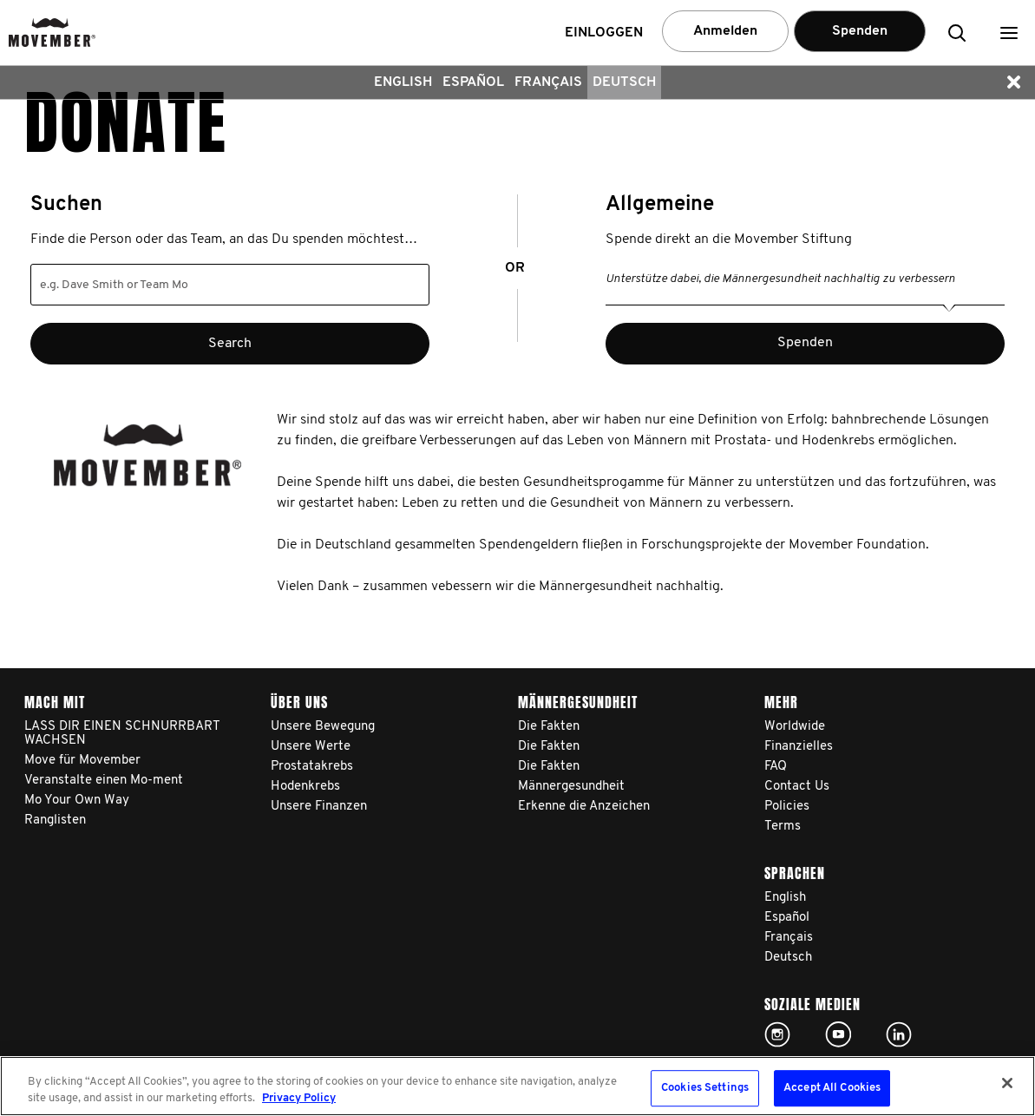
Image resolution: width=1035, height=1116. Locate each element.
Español (473, 82)
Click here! (777, 1034)
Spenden (860, 31)
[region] (517, 1086)
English (403, 82)
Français (548, 82)
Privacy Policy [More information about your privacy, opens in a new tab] (299, 1098)
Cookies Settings (705, 1088)
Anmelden (725, 31)
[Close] (1007, 1083)
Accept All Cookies (832, 1088)
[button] (1009, 32)
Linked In (899, 1034)
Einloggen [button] (604, 33)
